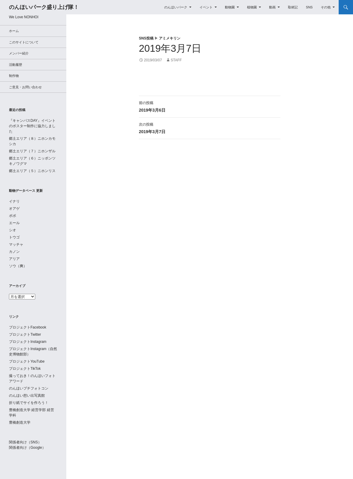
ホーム (14, 31)
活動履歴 (15, 64)
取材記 (293, 7)
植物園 (252, 7)
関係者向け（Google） (27, 447)
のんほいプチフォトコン (28, 388)
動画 (272, 7)
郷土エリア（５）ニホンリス (32, 171)
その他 (326, 7)
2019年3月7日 (209, 127)
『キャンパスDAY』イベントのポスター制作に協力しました (32, 125)
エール (14, 223)
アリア (14, 259)
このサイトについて (24, 42)
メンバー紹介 (19, 53)
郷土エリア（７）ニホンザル (32, 151)
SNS (309, 7)
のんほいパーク (175, 7)
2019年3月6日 (209, 105)
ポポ (12, 216)
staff (176, 60)
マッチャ (16, 244)
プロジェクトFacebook (27, 327)
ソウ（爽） (18, 266)
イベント (206, 7)
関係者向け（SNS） (25, 442)
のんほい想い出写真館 (27, 395)
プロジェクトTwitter (25, 334)
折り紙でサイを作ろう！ (28, 403)
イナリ (14, 201)
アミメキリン (169, 38)
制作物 (14, 75)
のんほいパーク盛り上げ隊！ (44, 7)
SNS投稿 (146, 38)
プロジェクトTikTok (25, 369)
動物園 (230, 7)
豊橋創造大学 (19, 422)
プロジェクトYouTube (26, 361)
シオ (12, 230)
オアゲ (14, 208)
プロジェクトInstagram (27, 342)
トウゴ (14, 237)
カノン (14, 252)
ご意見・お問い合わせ (25, 87)
